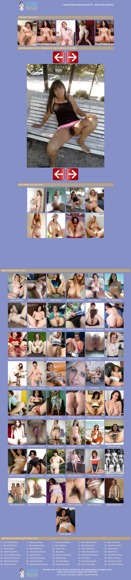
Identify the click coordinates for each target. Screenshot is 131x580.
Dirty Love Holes (88, 564)
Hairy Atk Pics (35, 555)
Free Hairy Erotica (115, 555)
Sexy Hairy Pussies (115, 564)
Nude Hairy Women (62, 542)
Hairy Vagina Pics (88, 545)
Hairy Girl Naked (36, 561)
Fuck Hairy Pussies (37, 558)
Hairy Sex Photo (113, 542)
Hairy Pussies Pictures (39, 564)
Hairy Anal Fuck (10, 564)
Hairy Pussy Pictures (90, 552)
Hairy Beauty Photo (36, 545)
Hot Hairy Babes (62, 561)
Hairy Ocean (113, 549)
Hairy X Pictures (114, 558)
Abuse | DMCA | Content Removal (84, 574)
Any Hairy (60, 552)
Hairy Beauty (9, 549)
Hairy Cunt (60, 549)
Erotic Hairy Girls (63, 564)
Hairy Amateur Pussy (12, 555)
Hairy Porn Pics (88, 549)
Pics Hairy (86, 558)
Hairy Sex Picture (36, 542)
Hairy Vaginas (60, 545)
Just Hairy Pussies (89, 561)
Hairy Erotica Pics (10, 545)
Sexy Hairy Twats (114, 561)
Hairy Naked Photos (89, 542)
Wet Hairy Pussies (11, 561)
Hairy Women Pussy (90, 555)
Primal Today (61, 558)
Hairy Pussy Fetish (10, 542)
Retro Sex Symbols (63, 555)
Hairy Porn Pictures (11, 558)
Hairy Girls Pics (36, 549)
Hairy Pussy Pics (10, 552)
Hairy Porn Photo (115, 545)
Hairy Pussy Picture (38, 552)
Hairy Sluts (112, 552)
